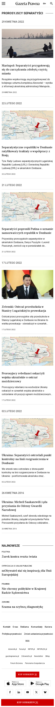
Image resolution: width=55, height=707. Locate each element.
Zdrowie (6, 602)
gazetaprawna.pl (12, 656)
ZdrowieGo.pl (26, 656)
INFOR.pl (31, 649)
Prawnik (6, 584)
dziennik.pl (12, 649)
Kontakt (6, 627)
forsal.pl (22, 649)
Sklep (47, 656)
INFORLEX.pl (42, 649)
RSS (27, 641)
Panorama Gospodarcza (35, 663)
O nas (15, 627)
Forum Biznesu (16, 663)
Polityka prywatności (12, 634)
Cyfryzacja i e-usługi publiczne (17, 566)
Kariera (48, 627)
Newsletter (38, 656)
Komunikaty (36, 627)
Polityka (6, 552)
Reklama (24, 627)
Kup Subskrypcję (27, 702)
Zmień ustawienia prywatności (38, 634)
